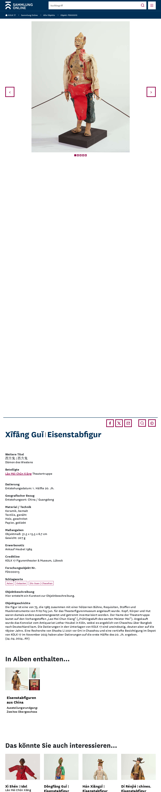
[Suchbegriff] (94, 5)
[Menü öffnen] (152, 5)
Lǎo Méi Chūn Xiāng (18, 473)
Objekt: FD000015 (68, 15)
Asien (10, 583)
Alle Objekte (49, 15)
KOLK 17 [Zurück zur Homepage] (10, 15)
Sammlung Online (29, 15)
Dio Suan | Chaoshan (41, 583)
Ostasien (21, 583)
